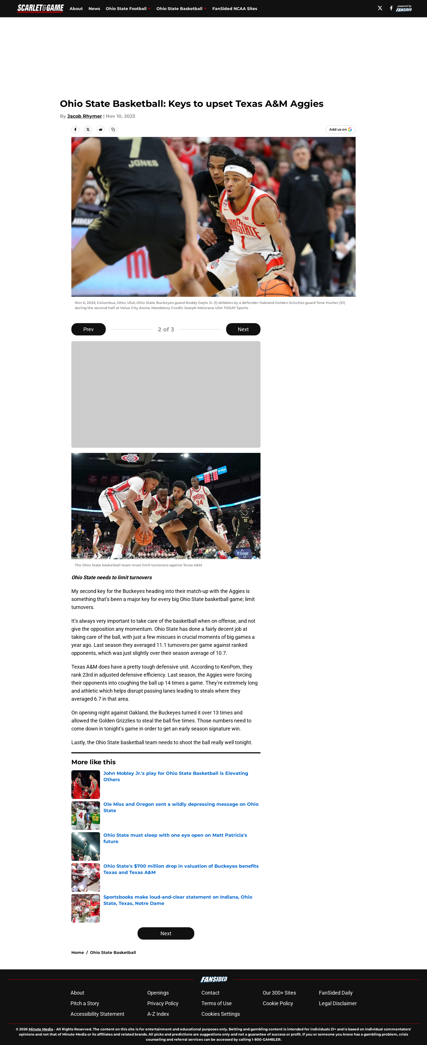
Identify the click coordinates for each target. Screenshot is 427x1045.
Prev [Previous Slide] (88, 329)
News (94, 8)
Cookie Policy (278, 1003)
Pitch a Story (84, 1003)
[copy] (113, 129)
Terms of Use (216, 1003)
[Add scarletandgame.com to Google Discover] (341, 129)
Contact (210, 993)
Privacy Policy (163, 1003)
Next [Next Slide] (243, 329)
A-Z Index (158, 1014)
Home (77, 952)
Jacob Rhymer (84, 116)
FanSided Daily (336, 993)
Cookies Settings (220, 1014)
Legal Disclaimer (338, 1003)
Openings (158, 993)
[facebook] (391, 8)
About (76, 8)
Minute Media (41, 1029)
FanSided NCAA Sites (234, 8)
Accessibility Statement (97, 1014)
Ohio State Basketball (113, 952)
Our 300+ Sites (279, 993)
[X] (380, 8)
